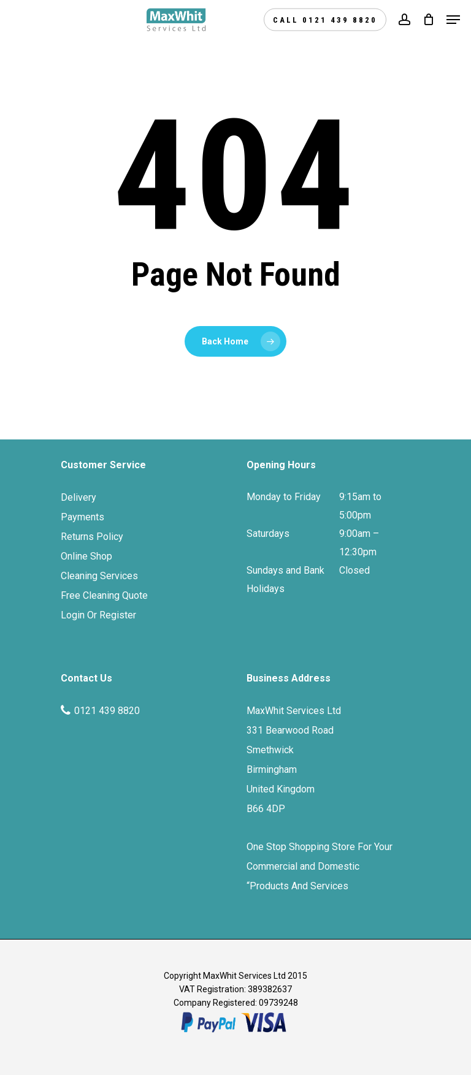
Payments (82, 517)
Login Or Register (98, 615)
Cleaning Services (99, 576)
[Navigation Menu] (453, 19)
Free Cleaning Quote (104, 595)
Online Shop (86, 556)
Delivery (78, 497)
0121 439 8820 (107, 710)
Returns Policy (92, 536)
